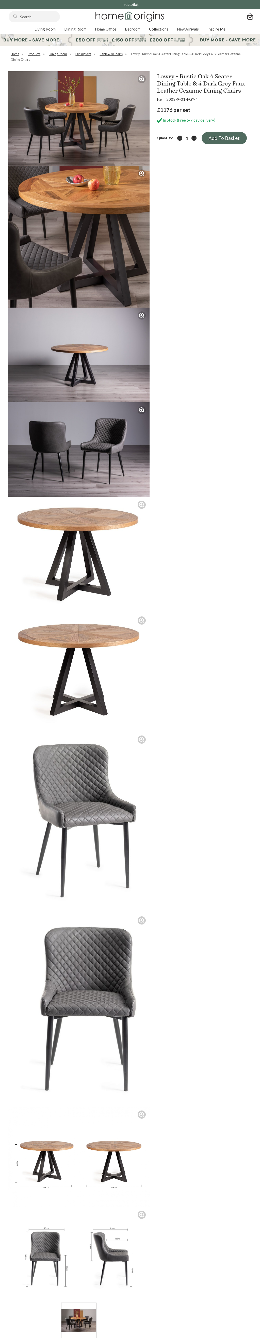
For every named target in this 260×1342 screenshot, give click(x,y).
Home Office (105, 29)
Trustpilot (130, 4)
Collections (158, 29)
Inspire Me (216, 29)
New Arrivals (188, 29)
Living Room (45, 29)
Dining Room (75, 29)
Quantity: (165, 138)
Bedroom (132, 29)
